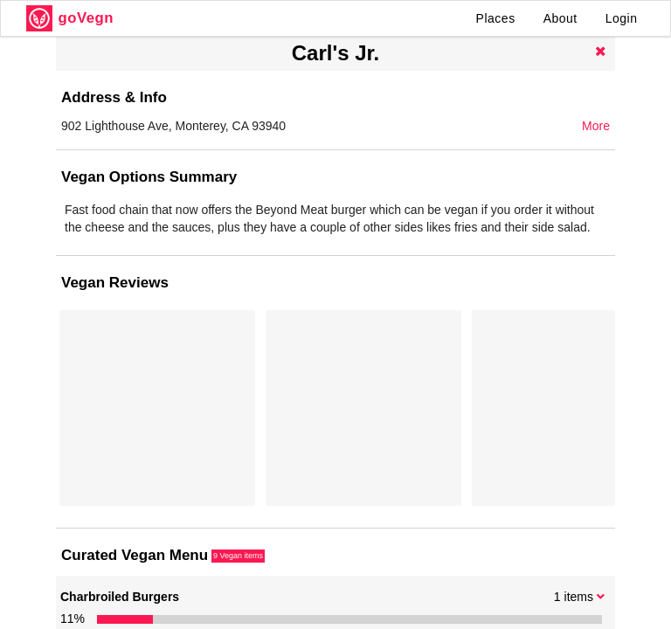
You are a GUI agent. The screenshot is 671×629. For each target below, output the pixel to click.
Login (621, 18)
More (596, 126)
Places (495, 18)
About (560, 18)
